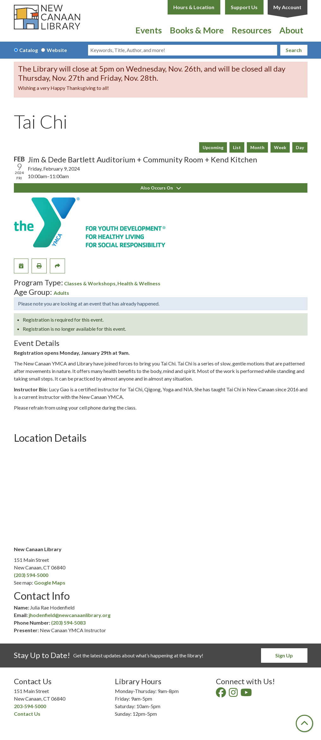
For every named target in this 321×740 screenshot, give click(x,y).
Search (294, 50)
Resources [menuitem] (251, 30)
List (237, 147)
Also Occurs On (160, 187)
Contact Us (27, 714)
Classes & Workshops (90, 283)
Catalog (28, 50)
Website (57, 50)
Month (257, 147)
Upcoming (213, 147)
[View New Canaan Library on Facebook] (221, 694)
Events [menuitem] (148, 30)
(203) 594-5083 (68, 623)
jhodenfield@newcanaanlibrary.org (69, 615)
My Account (287, 7)
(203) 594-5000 (31, 575)
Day (300, 147)
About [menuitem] (291, 30)
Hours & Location (193, 7)
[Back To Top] (304, 723)
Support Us (244, 7)
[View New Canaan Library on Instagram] (234, 694)
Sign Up (284, 655)
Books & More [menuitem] (197, 30)
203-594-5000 (30, 706)
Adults (61, 293)
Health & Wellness (138, 283)
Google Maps (49, 583)
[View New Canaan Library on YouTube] (247, 694)
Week (280, 147)
